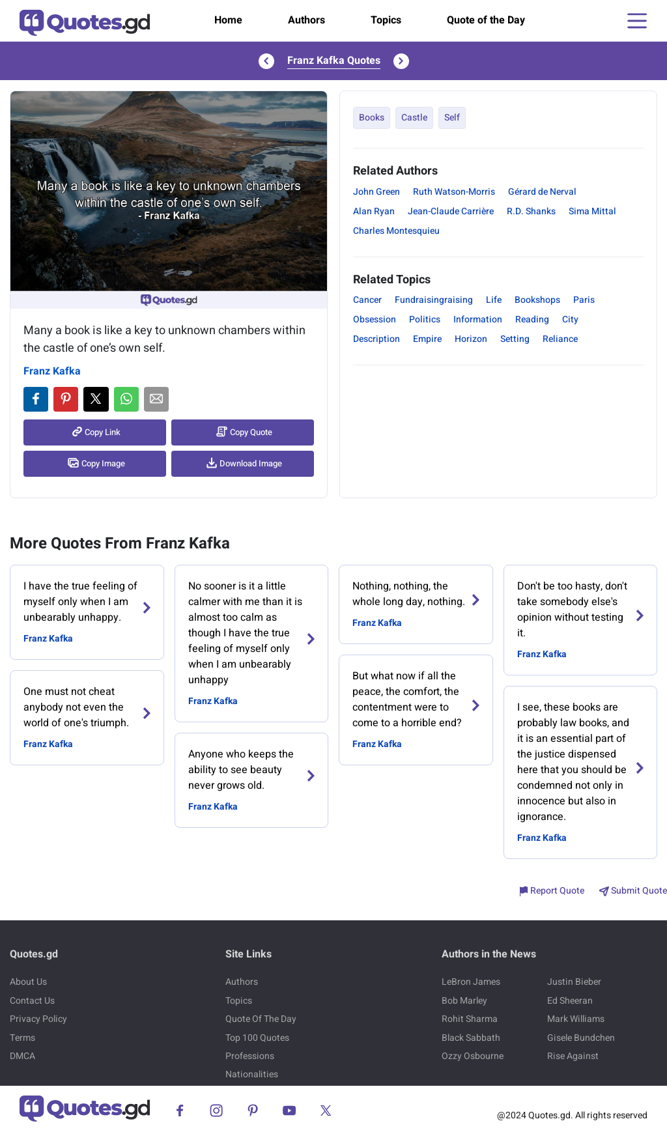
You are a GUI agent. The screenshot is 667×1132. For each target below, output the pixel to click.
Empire (427, 339)
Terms (22, 1038)
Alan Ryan (374, 211)
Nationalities (251, 1074)
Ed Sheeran (570, 1001)
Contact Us (32, 1001)
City (570, 319)
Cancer (367, 300)
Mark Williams (575, 1019)
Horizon (471, 339)
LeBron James (471, 982)
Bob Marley (464, 1001)
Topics (386, 20)
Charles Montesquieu (396, 231)
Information (477, 319)
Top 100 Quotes (257, 1038)
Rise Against (573, 1056)
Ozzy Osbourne (473, 1056)
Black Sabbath (471, 1038)
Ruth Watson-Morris (454, 192)
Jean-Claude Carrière (451, 211)
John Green (376, 192)
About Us (28, 982)
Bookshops (537, 300)
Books (371, 117)
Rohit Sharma (470, 1019)
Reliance (560, 339)
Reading (532, 319)
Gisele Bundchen (581, 1038)
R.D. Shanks (531, 211)
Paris (584, 300)
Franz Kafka (52, 371)
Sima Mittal (592, 211)
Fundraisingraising (434, 300)
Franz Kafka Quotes (333, 60)
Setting (515, 339)
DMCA (22, 1056)
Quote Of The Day (260, 1019)
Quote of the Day (486, 20)
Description (376, 339)
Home (228, 20)
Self (452, 117)
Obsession (374, 319)
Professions (249, 1056)
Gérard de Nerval (542, 192)
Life (494, 300)
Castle (414, 117)
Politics (424, 319)
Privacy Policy (38, 1019)
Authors (306, 20)
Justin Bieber (574, 982)
